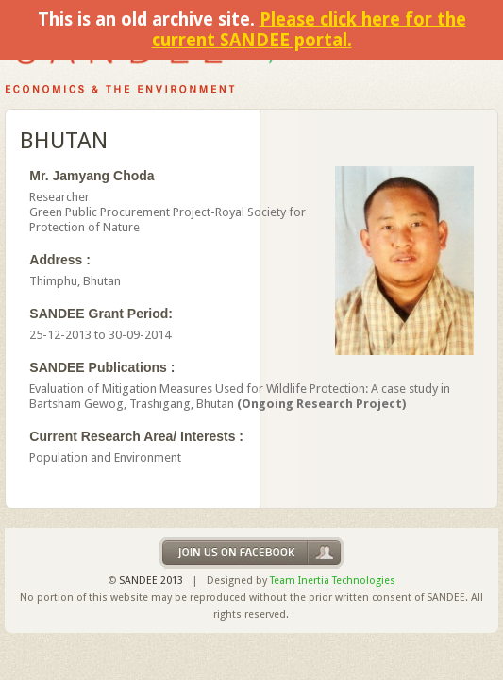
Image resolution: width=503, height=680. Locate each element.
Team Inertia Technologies (332, 580)
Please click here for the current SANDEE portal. (309, 29)
